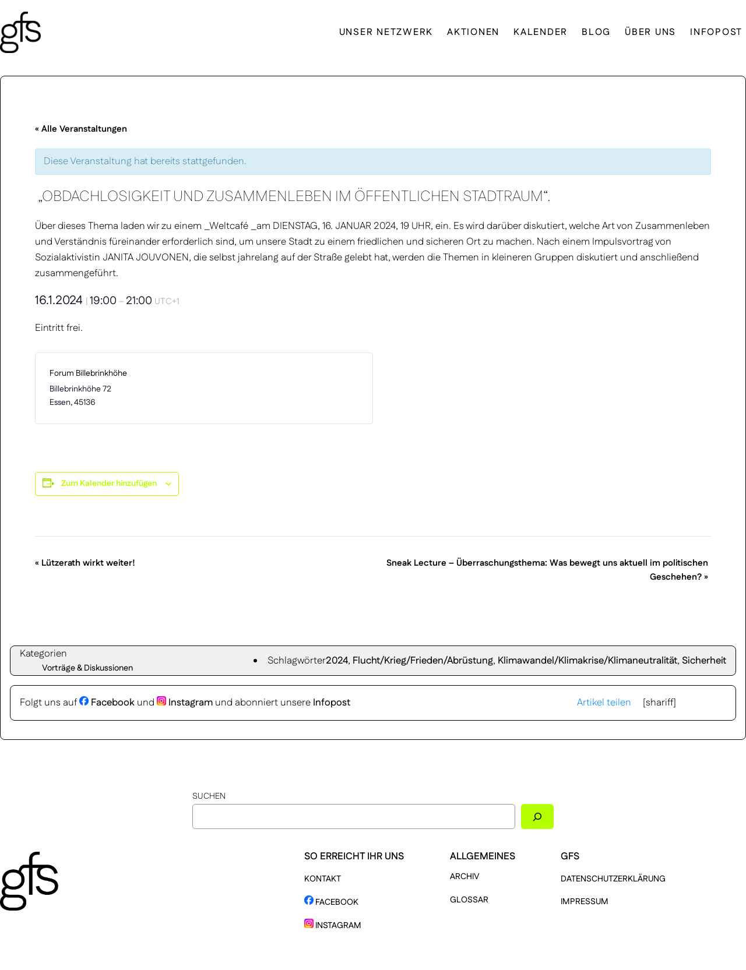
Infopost (331, 703)
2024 (337, 661)
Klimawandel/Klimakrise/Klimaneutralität (587, 661)
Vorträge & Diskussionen (87, 668)
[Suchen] (537, 816)
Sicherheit (704, 661)
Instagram (185, 703)
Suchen (209, 796)
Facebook (107, 703)
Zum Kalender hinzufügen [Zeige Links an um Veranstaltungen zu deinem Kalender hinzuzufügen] (109, 483)
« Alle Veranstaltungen (81, 129)
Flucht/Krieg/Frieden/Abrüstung (423, 661)
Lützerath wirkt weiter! (85, 563)
